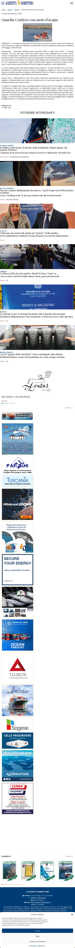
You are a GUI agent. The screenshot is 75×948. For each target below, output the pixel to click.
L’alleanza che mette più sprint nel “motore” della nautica (29, 233)
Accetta (37, 931)
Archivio (68, 856)
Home (3, 10)
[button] (72, 914)
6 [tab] (10, 403)
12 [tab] (21, 884)
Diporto (16, 10)
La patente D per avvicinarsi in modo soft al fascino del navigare (33, 313)
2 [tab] (3, 403)
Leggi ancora (37, 399)
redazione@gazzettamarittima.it (40, 902)
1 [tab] (2, 403)
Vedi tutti (68, 408)
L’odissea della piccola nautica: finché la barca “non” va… (29, 273)
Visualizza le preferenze (37, 941)
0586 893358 (42, 898)
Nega (37, 936)
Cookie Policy (33, 946)
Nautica (10, 10)
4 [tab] (7, 403)
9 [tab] (15, 884)
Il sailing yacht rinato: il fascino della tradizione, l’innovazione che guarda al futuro (33, 148)
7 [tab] (12, 403)
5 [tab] (8, 403)
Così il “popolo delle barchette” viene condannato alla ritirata (31, 354)
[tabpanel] (37, 399)
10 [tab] (17, 884)
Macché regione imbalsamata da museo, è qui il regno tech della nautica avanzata (37, 191)
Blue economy (4, 157)
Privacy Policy (41, 946)
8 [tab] (14, 403)
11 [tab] (19, 884)
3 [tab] (5, 403)
